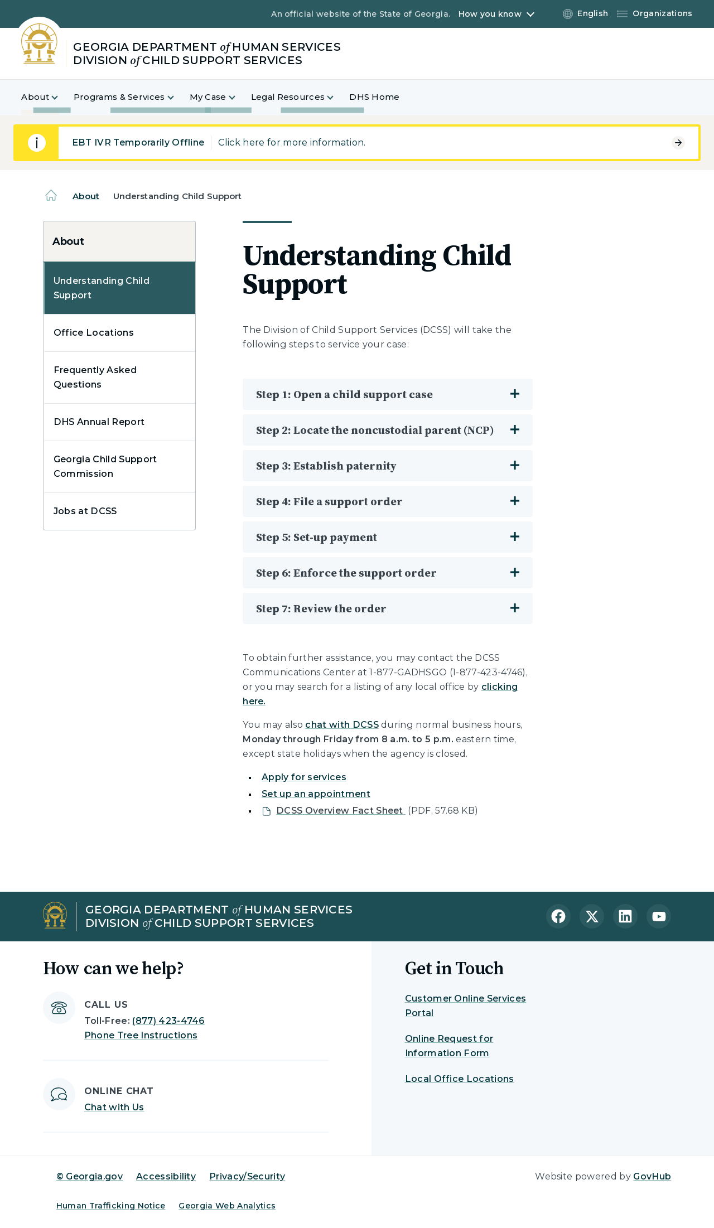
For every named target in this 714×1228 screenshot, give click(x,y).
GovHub (652, 1176)
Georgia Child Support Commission (105, 466)
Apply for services (304, 777)
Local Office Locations (459, 1079)
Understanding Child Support (101, 288)
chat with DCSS (341, 724)
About (86, 196)
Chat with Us (114, 1107)
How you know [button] (490, 13)
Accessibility (166, 1176)
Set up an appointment (316, 794)
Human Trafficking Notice (111, 1206)
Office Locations (94, 332)
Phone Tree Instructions (140, 1035)
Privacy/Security (247, 1176)
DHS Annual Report (99, 422)
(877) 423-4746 (168, 1021)
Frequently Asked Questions (95, 377)
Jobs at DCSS (85, 511)
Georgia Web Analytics (227, 1206)
